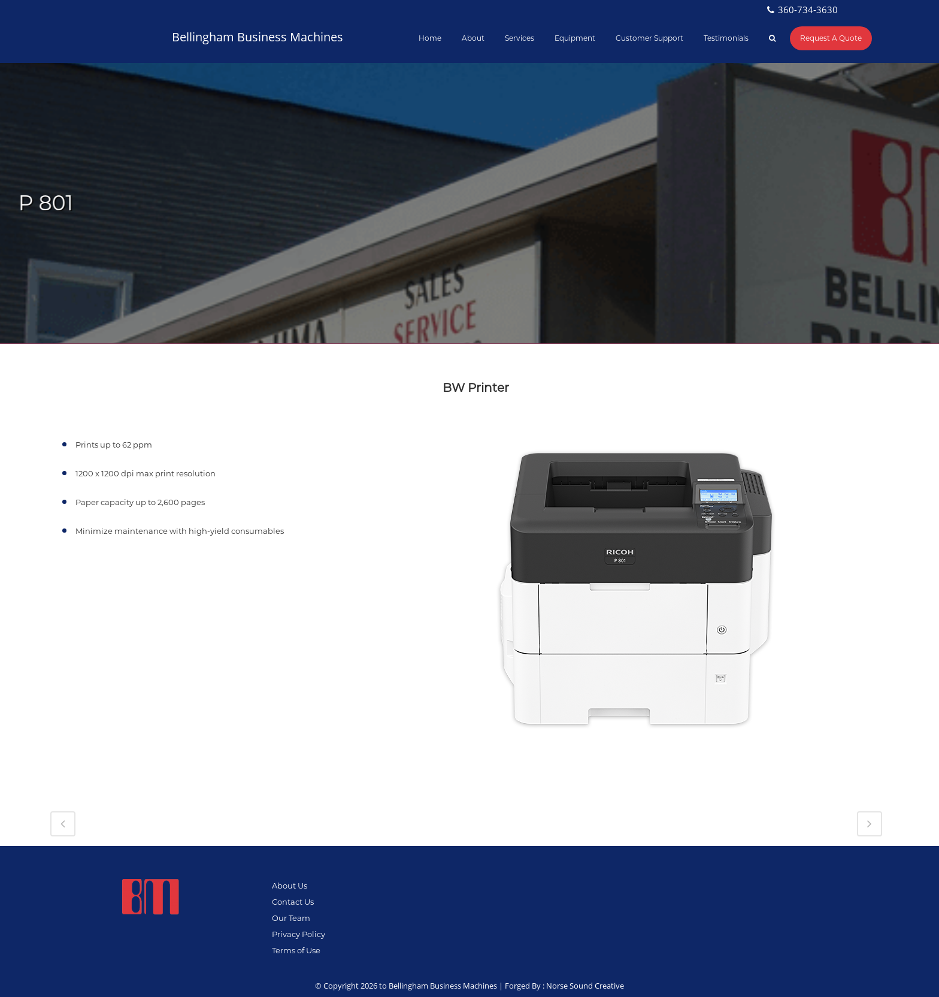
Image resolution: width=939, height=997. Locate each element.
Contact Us (293, 902)
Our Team (291, 918)
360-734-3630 (808, 10)
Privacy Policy (298, 934)
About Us (289, 885)
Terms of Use (296, 950)
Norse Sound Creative (585, 985)
